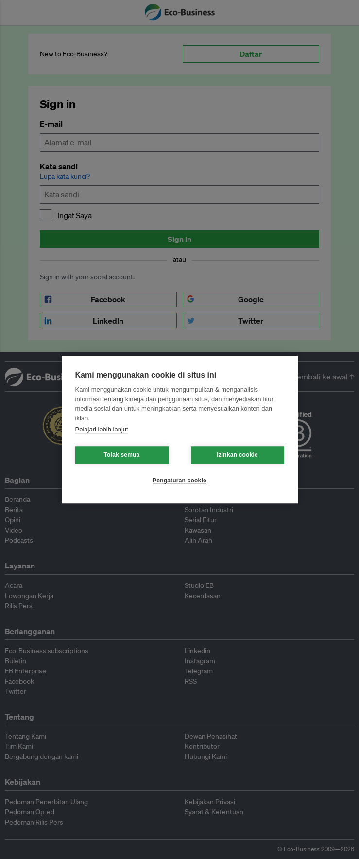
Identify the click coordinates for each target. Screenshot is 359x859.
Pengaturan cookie (179, 480)
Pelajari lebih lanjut (101, 429)
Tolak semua (121, 454)
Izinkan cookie (237, 454)
